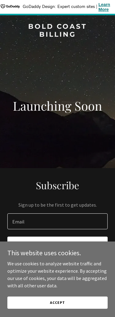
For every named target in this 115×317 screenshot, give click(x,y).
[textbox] (57, 221)
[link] (57, 35)
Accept (57, 302)
